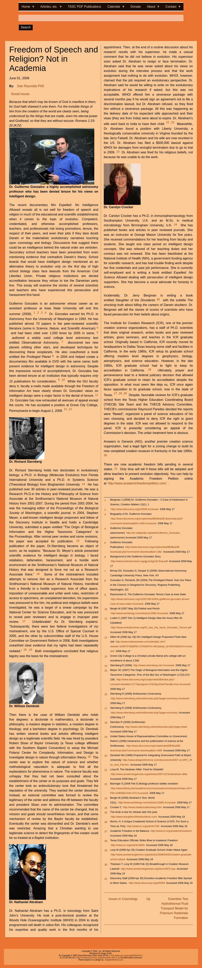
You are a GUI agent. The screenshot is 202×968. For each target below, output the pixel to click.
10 (63, 379)
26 (149, 369)
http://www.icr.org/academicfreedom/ (171, 830)
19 (30, 649)
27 (115, 393)
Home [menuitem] (27, 8)
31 (116, 468)
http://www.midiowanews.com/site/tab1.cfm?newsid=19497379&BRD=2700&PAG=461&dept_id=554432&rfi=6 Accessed (151, 646)
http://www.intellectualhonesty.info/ (142, 807)
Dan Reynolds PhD (30, 86)
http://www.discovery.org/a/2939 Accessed (135, 509)
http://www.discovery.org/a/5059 (147, 882)
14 (83, 484)
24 (175, 224)
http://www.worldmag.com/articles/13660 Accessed (147, 802)
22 (172, 122)
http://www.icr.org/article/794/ (143, 826)
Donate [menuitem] (135, 6)
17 (23, 621)
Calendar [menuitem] (114, 8)
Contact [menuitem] (171, 8)
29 (125, 393)
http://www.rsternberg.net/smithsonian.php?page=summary (144, 712)
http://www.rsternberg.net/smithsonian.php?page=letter (156, 726)
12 (65, 409)
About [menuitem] (152, 8)
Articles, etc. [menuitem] (49, 8)
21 (167, 122)
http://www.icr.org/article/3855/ (128, 845)
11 (96, 394)
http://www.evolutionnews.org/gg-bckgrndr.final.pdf (139, 561)
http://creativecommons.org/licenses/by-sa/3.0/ (97, 958)
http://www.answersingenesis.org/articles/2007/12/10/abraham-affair (149, 774)
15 (77, 540)
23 (118, 151)
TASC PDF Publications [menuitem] (84, 6)
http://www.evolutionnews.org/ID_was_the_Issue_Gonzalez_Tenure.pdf (151, 627)
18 (25, 649)
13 (70, 409)
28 (120, 393)
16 (38, 573)
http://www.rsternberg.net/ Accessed (153, 665)
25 (158, 299)
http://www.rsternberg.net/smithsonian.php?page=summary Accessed (150, 698)
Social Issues (20, 94)
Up (148, 899)
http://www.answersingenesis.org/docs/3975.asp (148, 868)
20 (89, 756)
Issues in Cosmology (123, 899)
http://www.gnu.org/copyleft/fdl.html (126, 955)
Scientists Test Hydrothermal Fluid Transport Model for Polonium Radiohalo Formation (174, 908)
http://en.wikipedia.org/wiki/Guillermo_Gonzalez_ (153, 532)
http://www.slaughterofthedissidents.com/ (134, 816)
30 (105, 455)
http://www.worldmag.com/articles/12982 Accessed (139, 613)
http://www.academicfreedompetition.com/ (137, 483)
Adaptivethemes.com (114, 960)
